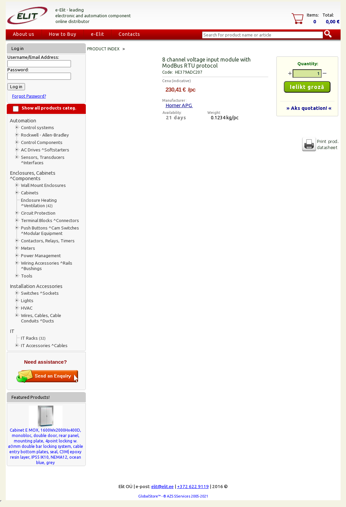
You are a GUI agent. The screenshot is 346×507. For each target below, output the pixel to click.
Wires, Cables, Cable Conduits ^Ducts (41, 318)
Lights (27, 300)
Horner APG (179, 105)
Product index (103, 49)
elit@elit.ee (162, 486)
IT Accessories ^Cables (44, 345)
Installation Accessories (36, 286)
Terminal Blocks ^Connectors (50, 220)
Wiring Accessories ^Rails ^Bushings (46, 266)
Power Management (41, 255)
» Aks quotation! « (309, 108)
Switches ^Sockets (40, 293)
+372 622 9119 (193, 486)
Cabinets (30, 192)
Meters (28, 248)
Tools (26, 276)
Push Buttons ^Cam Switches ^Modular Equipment (50, 230)
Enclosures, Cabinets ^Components (32, 175)
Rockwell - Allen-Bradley (45, 135)
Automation (23, 120)
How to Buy (62, 34)
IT (12, 331)
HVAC (26, 308)
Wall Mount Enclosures (43, 185)
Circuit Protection (38, 213)
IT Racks (33, 338)
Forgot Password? (29, 96)
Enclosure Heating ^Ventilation (39, 203)
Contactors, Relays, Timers (48, 240)
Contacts (129, 34)
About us (23, 34)
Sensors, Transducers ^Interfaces (43, 160)
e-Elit (97, 34)
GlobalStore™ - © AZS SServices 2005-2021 (173, 496)
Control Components (42, 142)
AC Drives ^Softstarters (45, 149)
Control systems (37, 127)
